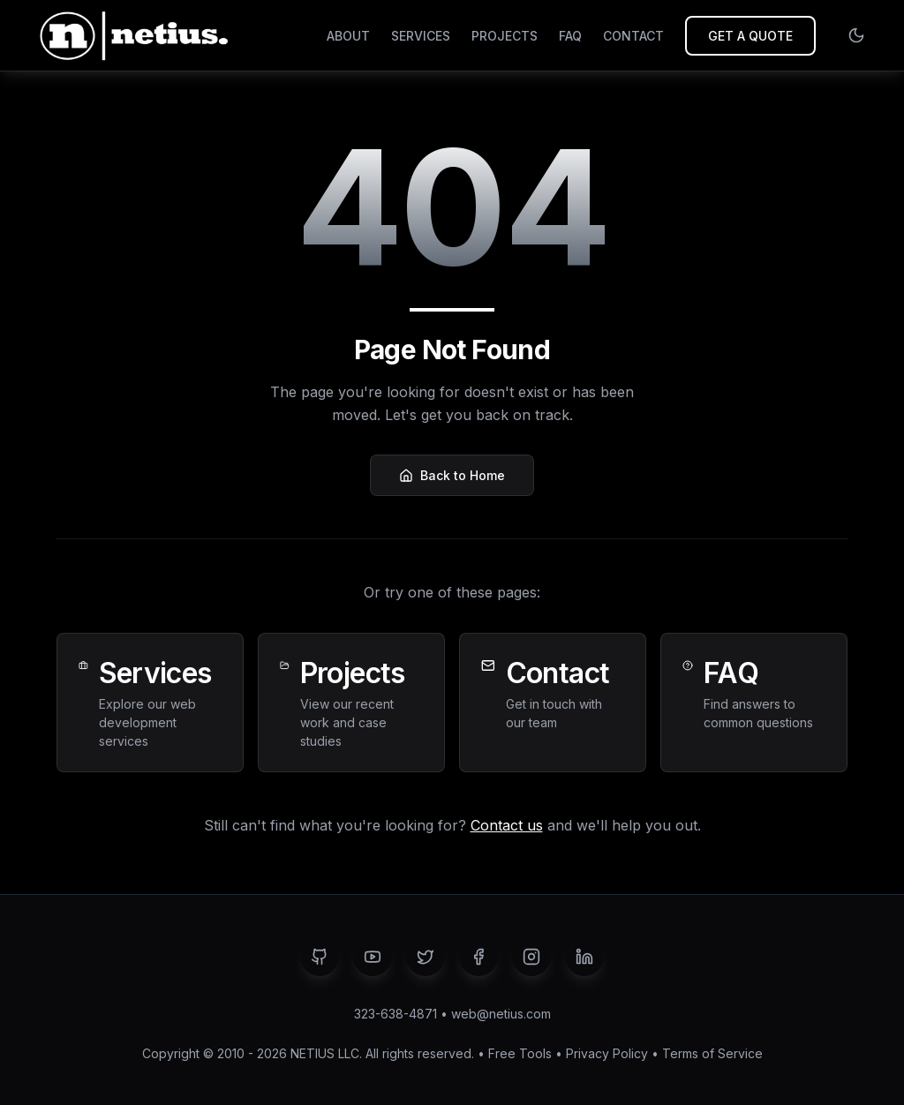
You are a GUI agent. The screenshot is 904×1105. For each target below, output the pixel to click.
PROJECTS (504, 35)
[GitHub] (319, 956)
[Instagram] (531, 956)
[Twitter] (425, 956)
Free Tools (520, 1053)
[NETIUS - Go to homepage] (131, 35)
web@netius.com (501, 1013)
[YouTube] (372, 956)
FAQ (570, 35)
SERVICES (420, 35)
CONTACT (633, 35)
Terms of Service (712, 1053)
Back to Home (452, 475)
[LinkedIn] (584, 956)
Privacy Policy (607, 1053)
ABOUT (348, 35)
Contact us (507, 825)
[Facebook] (478, 956)
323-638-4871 (395, 1013)
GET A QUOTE (750, 35)
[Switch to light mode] (856, 35)
